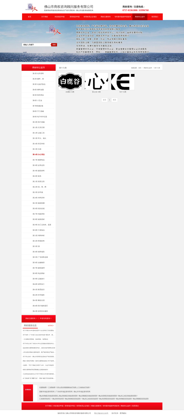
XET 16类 (122, 92)
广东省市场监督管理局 (64, 392)
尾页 (114, 100)
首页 (139, 68)
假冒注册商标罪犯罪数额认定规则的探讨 (35, 369)
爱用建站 (96, 415)
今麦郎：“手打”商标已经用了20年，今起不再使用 (38, 365)
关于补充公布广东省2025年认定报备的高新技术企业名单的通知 (42, 343)
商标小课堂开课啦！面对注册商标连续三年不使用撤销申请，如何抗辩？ (45, 361)
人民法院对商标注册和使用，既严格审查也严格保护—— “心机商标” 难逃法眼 (48, 352)
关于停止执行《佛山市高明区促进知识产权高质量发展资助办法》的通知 (45, 356)
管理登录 (87, 415)
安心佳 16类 (96, 92)
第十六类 (157, 68)
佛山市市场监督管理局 (82, 392)
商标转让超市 (148, 68)
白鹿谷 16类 (70, 92)
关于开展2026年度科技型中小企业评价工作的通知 (38, 330)
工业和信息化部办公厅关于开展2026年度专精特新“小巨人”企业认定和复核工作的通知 (49, 374)
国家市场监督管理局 (46, 392)
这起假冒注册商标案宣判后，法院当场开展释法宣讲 (39, 348)
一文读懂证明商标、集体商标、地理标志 (35, 339)
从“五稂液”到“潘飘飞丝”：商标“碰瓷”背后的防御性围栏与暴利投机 (44, 378)
